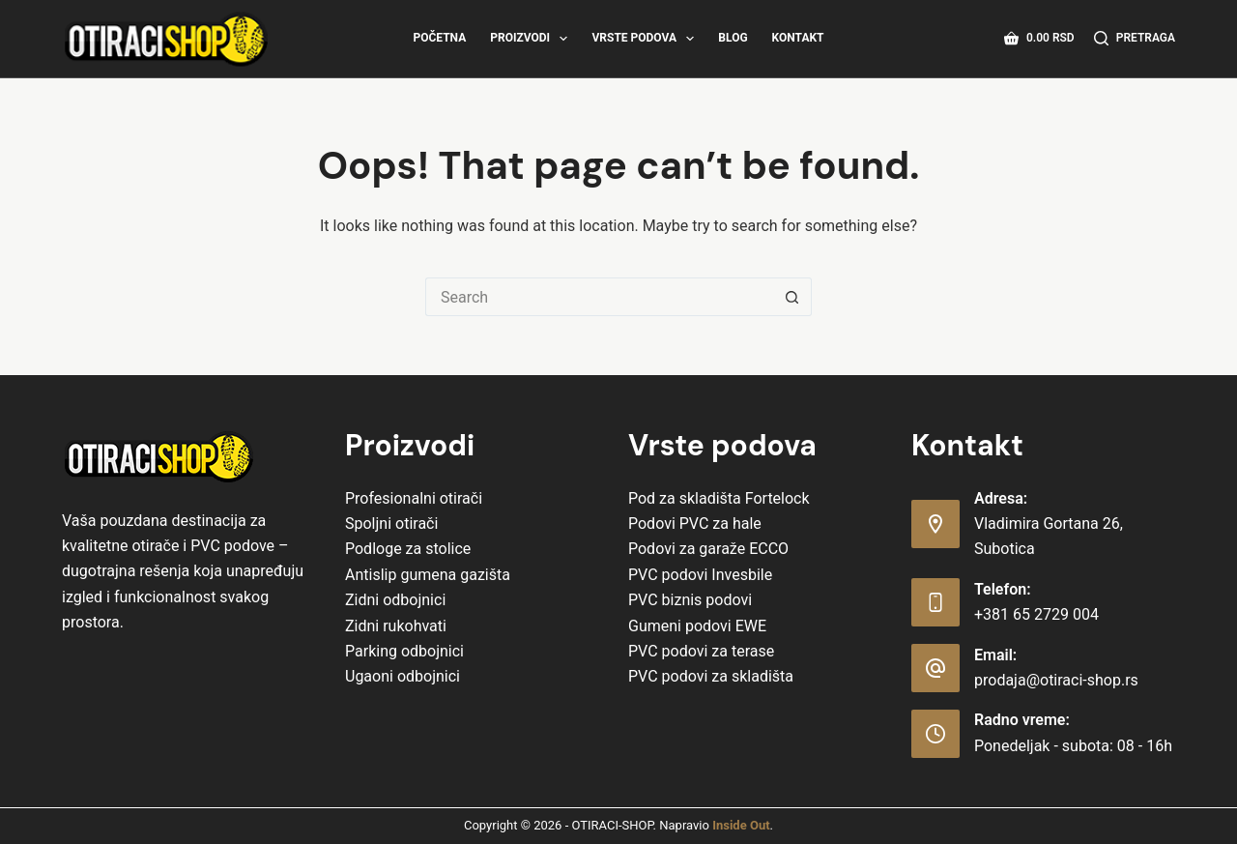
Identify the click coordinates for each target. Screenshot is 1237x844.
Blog (732, 37)
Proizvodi (532, 38)
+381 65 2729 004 (1036, 614)
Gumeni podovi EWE (697, 626)
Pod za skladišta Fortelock (719, 498)
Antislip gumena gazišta (427, 575)
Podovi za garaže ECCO (708, 548)
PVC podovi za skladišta (710, 676)
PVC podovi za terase (701, 651)
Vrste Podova (646, 38)
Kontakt (798, 37)
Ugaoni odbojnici (402, 676)
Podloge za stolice (408, 548)
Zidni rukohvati (395, 626)
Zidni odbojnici (395, 600)
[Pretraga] (1134, 38)
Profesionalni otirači (413, 498)
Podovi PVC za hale (695, 523)
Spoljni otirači (391, 523)
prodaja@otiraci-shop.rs (1056, 680)
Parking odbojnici (404, 651)
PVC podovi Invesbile (700, 575)
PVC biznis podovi (690, 600)
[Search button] (792, 296)
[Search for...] (599, 296)
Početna (439, 37)
